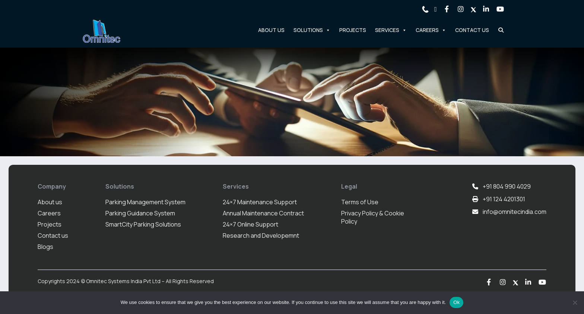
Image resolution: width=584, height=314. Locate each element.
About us (50, 202)
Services (391, 30)
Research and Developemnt (261, 235)
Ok (456, 302)
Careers (431, 30)
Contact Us (472, 29)
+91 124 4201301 (504, 199)
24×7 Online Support (250, 224)
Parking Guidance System (140, 213)
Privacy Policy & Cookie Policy (372, 217)
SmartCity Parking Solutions (143, 224)
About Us (271, 29)
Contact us (53, 235)
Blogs (45, 247)
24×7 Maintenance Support (260, 202)
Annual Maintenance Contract (263, 213)
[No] (574, 302)
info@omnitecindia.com (514, 212)
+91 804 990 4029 (507, 186)
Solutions (311, 30)
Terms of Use (359, 202)
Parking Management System (145, 202)
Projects (352, 29)
